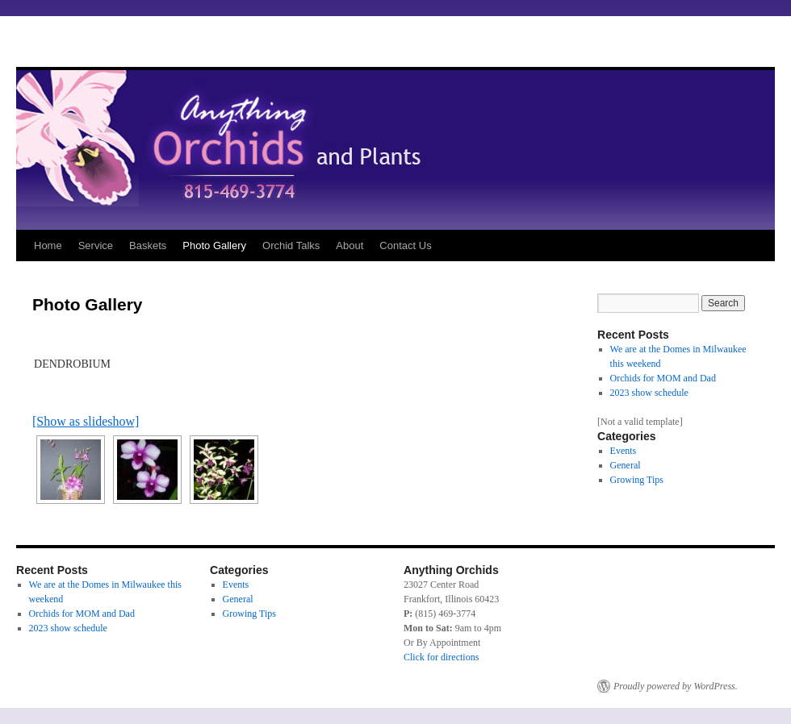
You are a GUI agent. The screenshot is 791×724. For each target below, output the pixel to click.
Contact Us (405, 245)
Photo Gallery (214, 245)
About (349, 245)
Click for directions (441, 657)
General (625, 465)
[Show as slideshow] (85, 421)
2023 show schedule (649, 392)
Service (95, 245)
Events (623, 450)
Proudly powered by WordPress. (675, 686)
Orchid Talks (291, 245)
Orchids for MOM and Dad (663, 378)
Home (48, 245)
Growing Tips (636, 479)
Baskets (147, 245)
